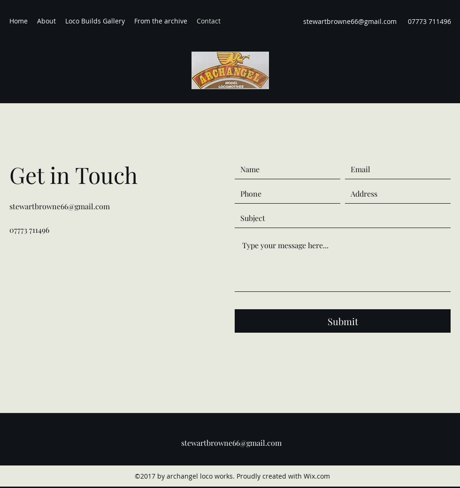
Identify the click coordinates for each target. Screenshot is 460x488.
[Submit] (343, 321)
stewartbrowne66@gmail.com (350, 21)
